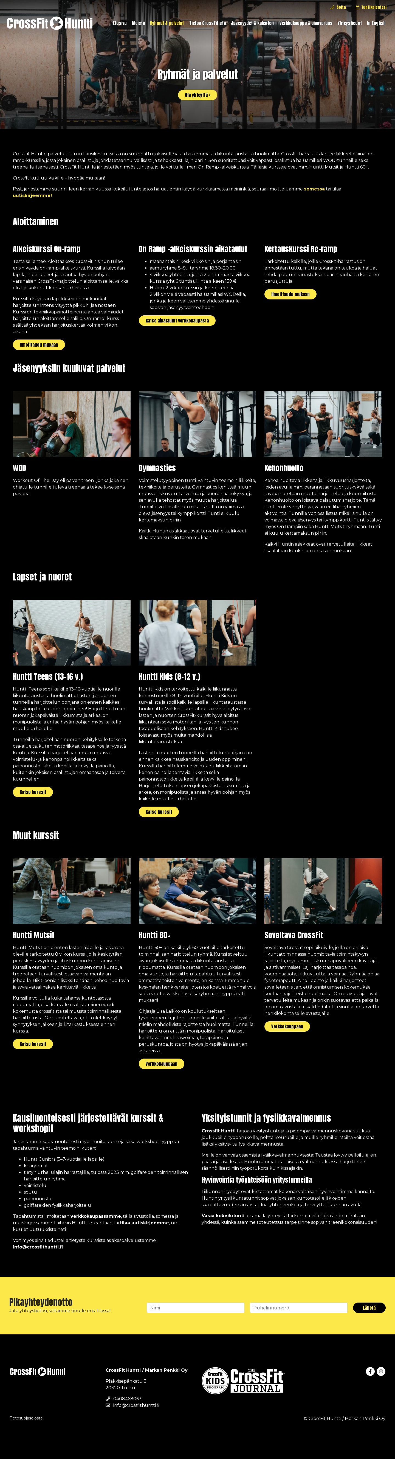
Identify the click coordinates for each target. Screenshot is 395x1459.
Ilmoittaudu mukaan (39, 344)
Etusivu (120, 23)
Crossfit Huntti (219, 1130)
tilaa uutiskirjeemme (144, 1222)
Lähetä (369, 1307)
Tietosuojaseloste (26, 1418)
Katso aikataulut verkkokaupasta (177, 320)
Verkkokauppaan (161, 1063)
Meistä (138, 23)
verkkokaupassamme (95, 1216)
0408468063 (124, 1398)
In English (376, 23)
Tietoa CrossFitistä (207, 23)
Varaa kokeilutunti (223, 1215)
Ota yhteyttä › (197, 95)
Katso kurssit (33, 792)
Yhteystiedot (350, 23)
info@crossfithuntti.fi (38, 1247)
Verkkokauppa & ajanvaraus (306, 23)
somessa (314, 189)
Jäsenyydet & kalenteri (252, 23)
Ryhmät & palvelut (167, 23)
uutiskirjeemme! (32, 195)
